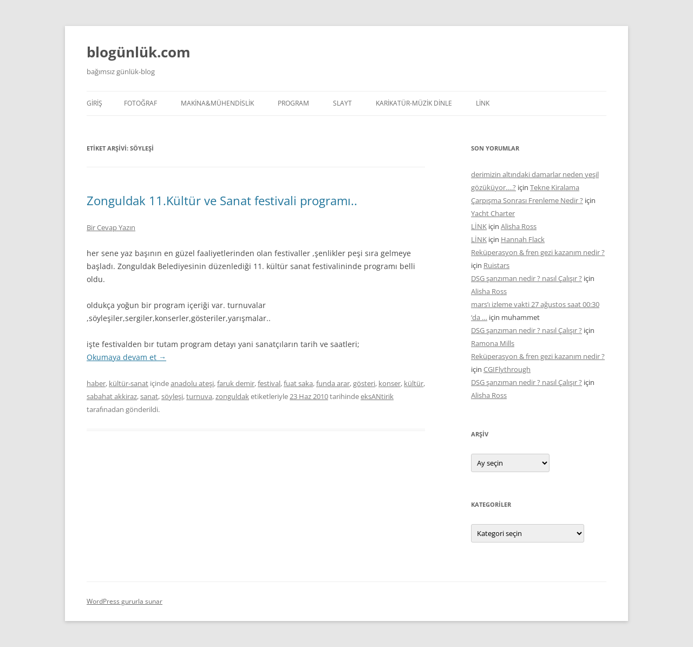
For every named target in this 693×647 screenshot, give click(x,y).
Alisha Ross (519, 226)
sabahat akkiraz (112, 396)
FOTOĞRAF (140, 103)
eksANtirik (377, 396)
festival (269, 383)
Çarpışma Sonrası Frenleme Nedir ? (527, 200)
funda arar (333, 383)
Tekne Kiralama (554, 187)
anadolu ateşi (192, 383)
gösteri (364, 383)
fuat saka (298, 383)
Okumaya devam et (126, 357)
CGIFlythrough (507, 369)
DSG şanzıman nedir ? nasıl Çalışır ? (526, 278)
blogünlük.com (139, 52)
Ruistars (496, 265)
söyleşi (172, 396)
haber (96, 383)
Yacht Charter (493, 213)
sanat (149, 396)
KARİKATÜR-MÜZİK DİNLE (414, 103)
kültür (413, 383)
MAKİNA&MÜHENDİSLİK (217, 103)
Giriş (94, 103)
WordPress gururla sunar (124, 601)
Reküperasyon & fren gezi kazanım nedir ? (538, 252)
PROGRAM (293, 103)
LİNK (482, 103)
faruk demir (235, 383)
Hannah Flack (523, 239)
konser (389, 383)
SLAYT (342, 103)
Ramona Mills (492, 343)
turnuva (199, 396)
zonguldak (232, 396)
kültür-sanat (128, 383)
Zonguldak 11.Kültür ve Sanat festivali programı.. (222, 200)
